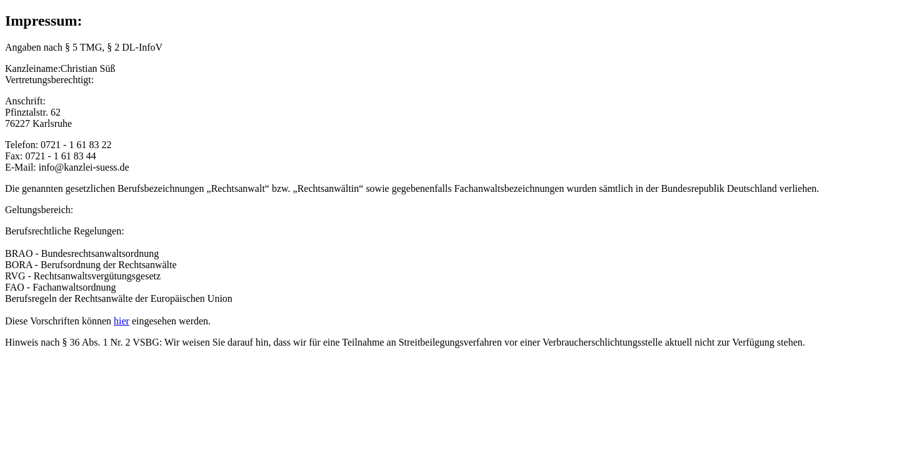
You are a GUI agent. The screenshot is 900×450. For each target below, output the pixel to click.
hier (121, 321)
